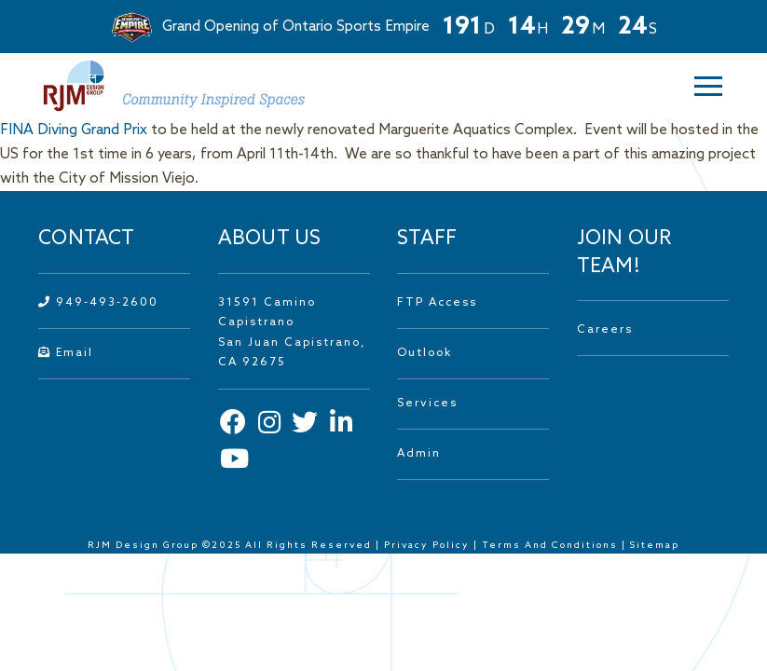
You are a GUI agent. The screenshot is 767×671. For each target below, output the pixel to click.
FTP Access (437, 302)
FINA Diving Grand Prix (73, 130)
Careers (605, 329)
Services (427, 403)
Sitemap (654, 545)
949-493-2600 (98, 302)
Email (65, 353)
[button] (696, 86)
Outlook (424, 353)
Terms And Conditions (552, 545)
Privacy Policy (427, 545)
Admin (419, 453)
